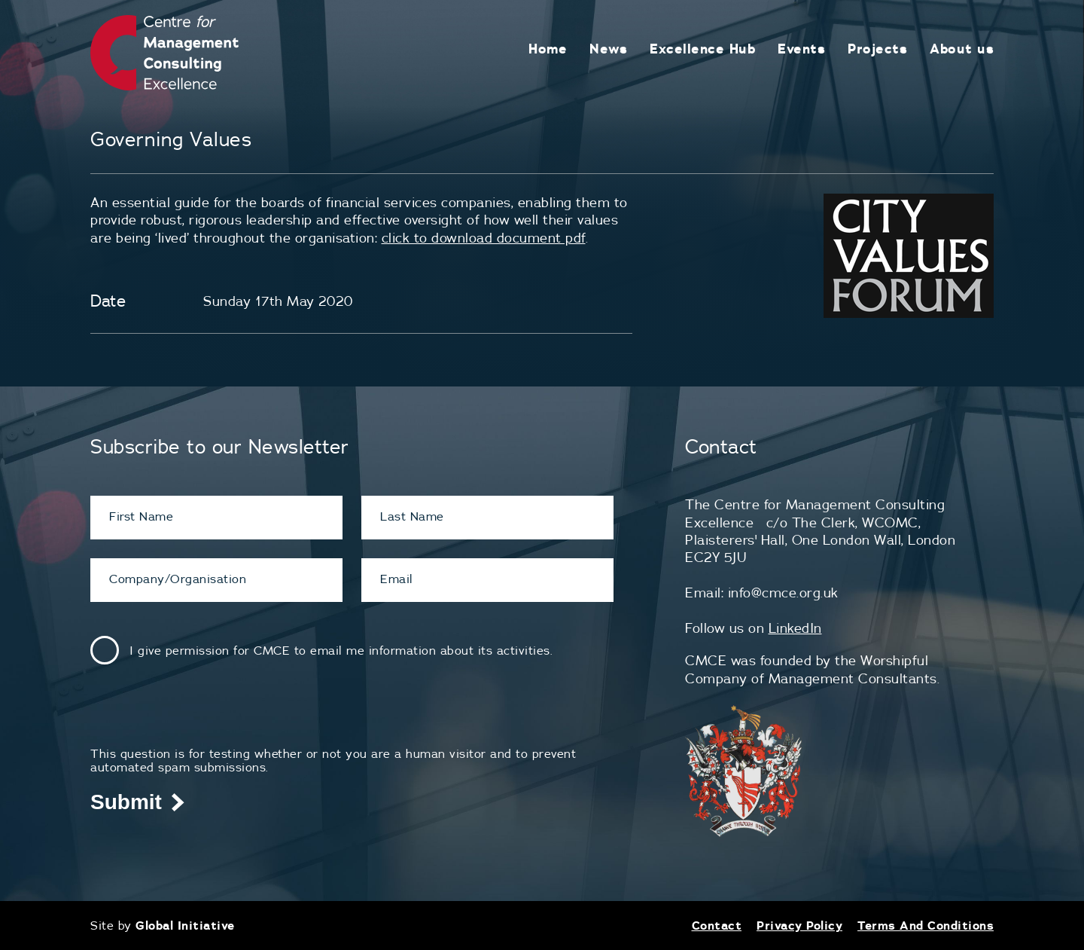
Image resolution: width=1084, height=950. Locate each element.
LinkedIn (795, 628)
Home (547, 48)
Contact (717, 925)
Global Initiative (185, 925)
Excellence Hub (702, 48)
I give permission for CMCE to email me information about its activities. (341, 650)
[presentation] (204, 717)
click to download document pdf (484, 237)
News (608, 48)
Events (801, 48)
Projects (877, 48)
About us (962, 48)
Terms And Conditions (925, 925)
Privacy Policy (799, 925)
